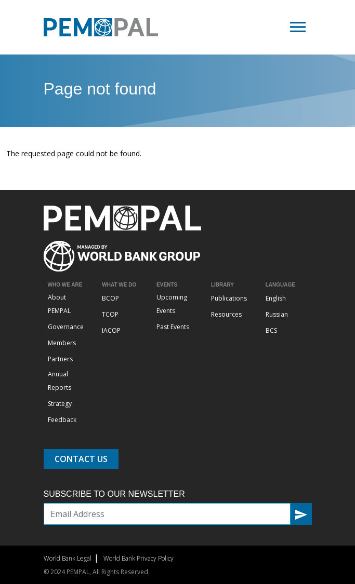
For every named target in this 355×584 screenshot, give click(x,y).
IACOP (111, 330)
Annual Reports (59, 381)
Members (62, 342)
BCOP (110, 298)
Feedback (62, 419)
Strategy (60, 403)
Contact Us (81, 459)
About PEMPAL (59, 304)
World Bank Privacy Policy (138, 558)
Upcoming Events (171, 304)
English (276, 298)
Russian (277, 314)
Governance (66, 326)
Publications (229, 298)
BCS (271, 330)
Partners (60, 359)
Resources (226, 314)
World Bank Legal (67, 558)
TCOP (110, 314)
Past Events (172, 326)
